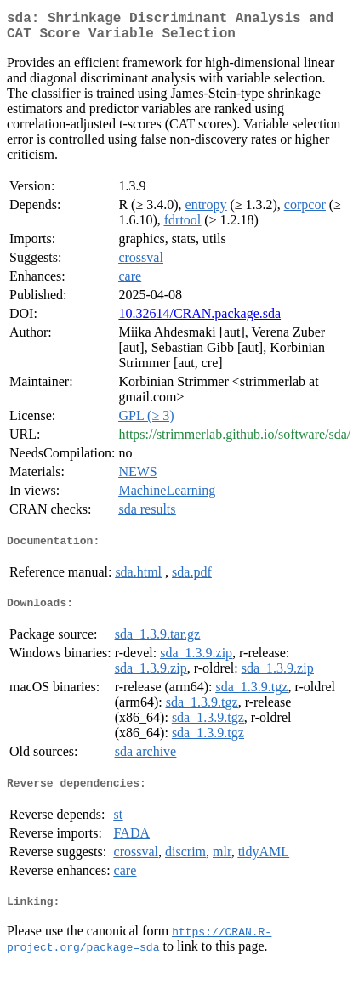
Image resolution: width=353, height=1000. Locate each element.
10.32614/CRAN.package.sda (199, 320)
